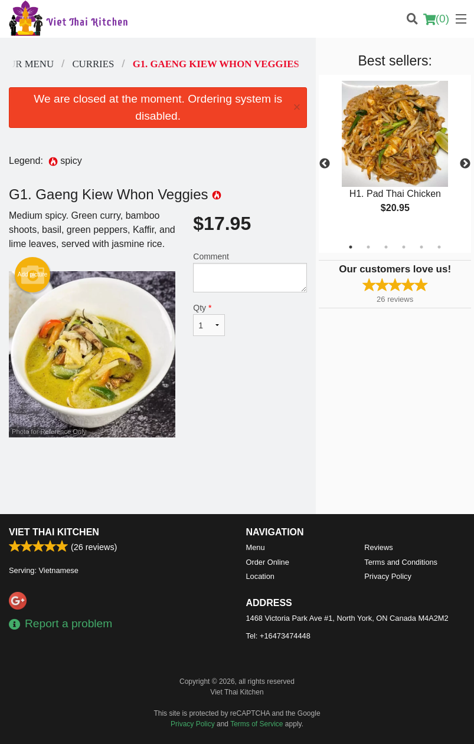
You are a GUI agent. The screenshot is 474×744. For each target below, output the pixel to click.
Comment (250, 272)
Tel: (278, 635)
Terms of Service (256, 724)
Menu (255, 547)
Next (465, 164)
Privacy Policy (387, 576)
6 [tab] (439, 247)
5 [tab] (421, 247)
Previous (325, 164)
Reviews (378, 547)
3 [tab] (386, 247)
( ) (436, 19)
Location (260, 576)
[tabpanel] (395, 157)
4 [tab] (404, 247)
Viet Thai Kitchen (54, 532)
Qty (209, 319)
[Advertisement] (158, 475)
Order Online (267, 562)
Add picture (33, 274)
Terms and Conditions (400, 562)
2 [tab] (368, 247)
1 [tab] (351, 247)
